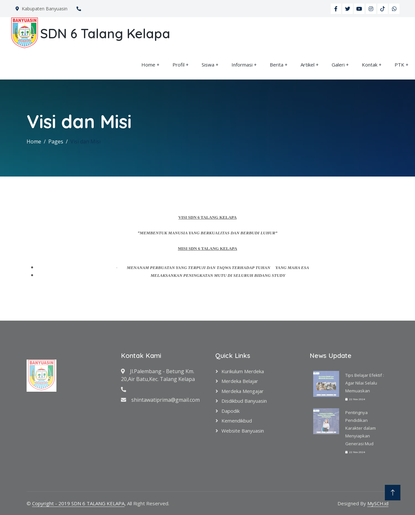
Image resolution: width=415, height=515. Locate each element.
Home (148, 64)
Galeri (338, 64)
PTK (399, 64)
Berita (276, 64)
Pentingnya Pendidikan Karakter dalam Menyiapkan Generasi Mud (360, 428)
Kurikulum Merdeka (242, 371)
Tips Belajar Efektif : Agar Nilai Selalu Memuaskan (364, 383)
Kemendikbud (236, 420)
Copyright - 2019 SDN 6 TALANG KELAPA (78, 503)
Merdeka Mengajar (242, 391)
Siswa (208, 64)
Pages (55, 141)
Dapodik (230, 411)
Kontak (369, 64)
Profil (178, 64)
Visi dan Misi (85, 141)
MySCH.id (377, 503)
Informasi (242, 64)
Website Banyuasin (242, 430)
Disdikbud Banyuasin (244, 401)
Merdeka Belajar (239, 381)
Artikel (307, 64)
